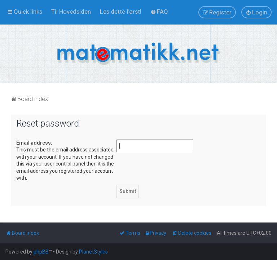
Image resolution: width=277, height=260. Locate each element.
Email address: (34, 143)
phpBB (41, 252)
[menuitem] (71, 11)
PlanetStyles (93, 252)
